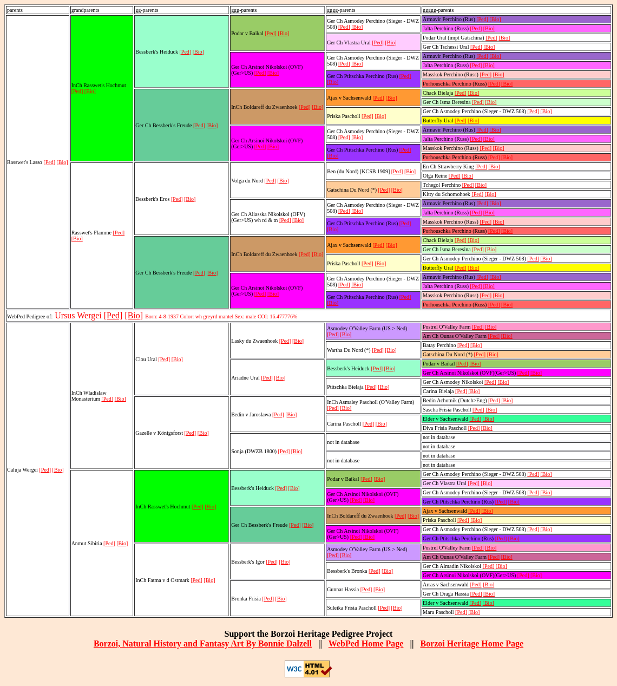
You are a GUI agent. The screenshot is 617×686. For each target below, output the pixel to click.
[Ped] (49, 162)
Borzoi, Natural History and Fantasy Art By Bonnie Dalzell (203, 643)
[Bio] (62, 162)
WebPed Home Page (366, 643)
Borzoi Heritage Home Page (471, 643)
